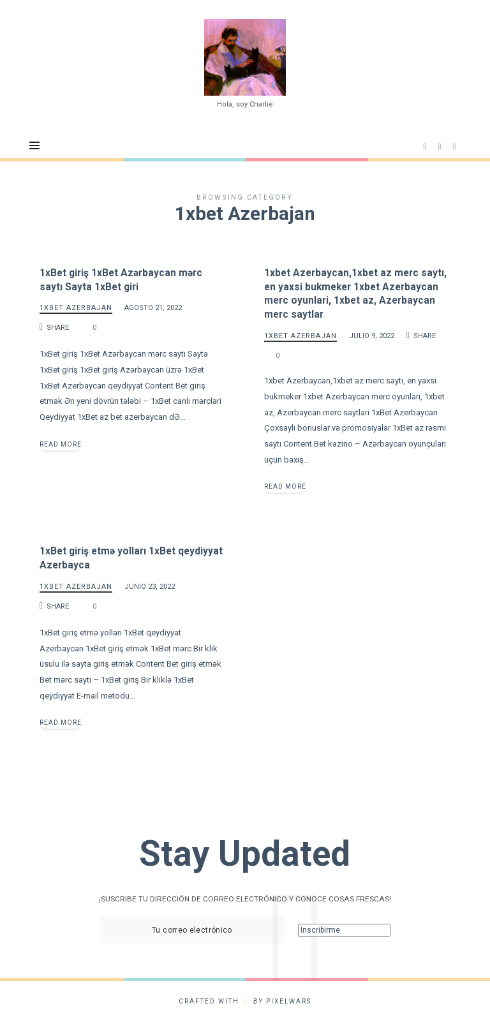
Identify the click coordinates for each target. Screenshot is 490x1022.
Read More (61, 444)
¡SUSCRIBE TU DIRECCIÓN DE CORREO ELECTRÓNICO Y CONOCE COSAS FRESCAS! (245, 899)
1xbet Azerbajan (76, 308)
